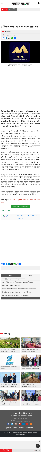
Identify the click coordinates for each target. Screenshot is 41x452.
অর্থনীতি (12, 9)
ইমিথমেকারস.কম (20, 435)
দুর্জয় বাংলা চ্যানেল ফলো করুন (21, 206)
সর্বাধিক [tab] (30, 276)
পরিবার (14, 428)
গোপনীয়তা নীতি (29, 428)
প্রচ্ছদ (4, 9)
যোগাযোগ (21, 428)
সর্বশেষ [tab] (11, 276)
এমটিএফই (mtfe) (27, 114)
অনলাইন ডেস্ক (8, 31)
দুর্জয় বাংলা (16, 433)
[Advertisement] (20, 18)
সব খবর (20, 298)
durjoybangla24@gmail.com (23, 421)
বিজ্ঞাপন (9, 428)
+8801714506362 (22, 419)
